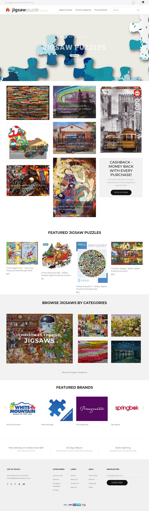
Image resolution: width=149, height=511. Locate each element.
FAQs (91, 487)
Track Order (93, 475)
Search (73, 475)
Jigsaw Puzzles (65, 10)
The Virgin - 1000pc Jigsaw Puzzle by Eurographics (75, 208)
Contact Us (75, 483)
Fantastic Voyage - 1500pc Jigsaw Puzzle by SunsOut (125, 269)
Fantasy (56, 490)
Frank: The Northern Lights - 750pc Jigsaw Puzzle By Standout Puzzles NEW (75, 109)
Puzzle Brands (101, 10)
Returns (74, 487)
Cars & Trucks (58, 475)
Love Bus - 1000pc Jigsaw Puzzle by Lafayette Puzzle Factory (75, 144)
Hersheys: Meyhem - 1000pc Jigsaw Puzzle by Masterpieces (28, 187)
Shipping (92, 483)
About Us (74, 479)
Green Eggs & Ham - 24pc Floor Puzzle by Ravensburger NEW (20, 269)
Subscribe (117, 483)
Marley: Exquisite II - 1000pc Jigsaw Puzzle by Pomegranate (91, 287)
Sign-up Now (121, 192)
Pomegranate (82, 424)
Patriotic (56, 479)
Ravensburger (47, 424)
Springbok (115, 424)
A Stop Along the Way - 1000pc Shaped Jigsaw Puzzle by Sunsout (56, 274)
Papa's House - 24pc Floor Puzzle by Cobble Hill (28, 152)
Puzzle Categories (83, 10)
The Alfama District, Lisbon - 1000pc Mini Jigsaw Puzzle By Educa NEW (119, 145)
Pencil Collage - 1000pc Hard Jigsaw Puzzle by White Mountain (28, 110)
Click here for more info (26, 451)
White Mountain (13, 424)
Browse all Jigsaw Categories (74, 372)
